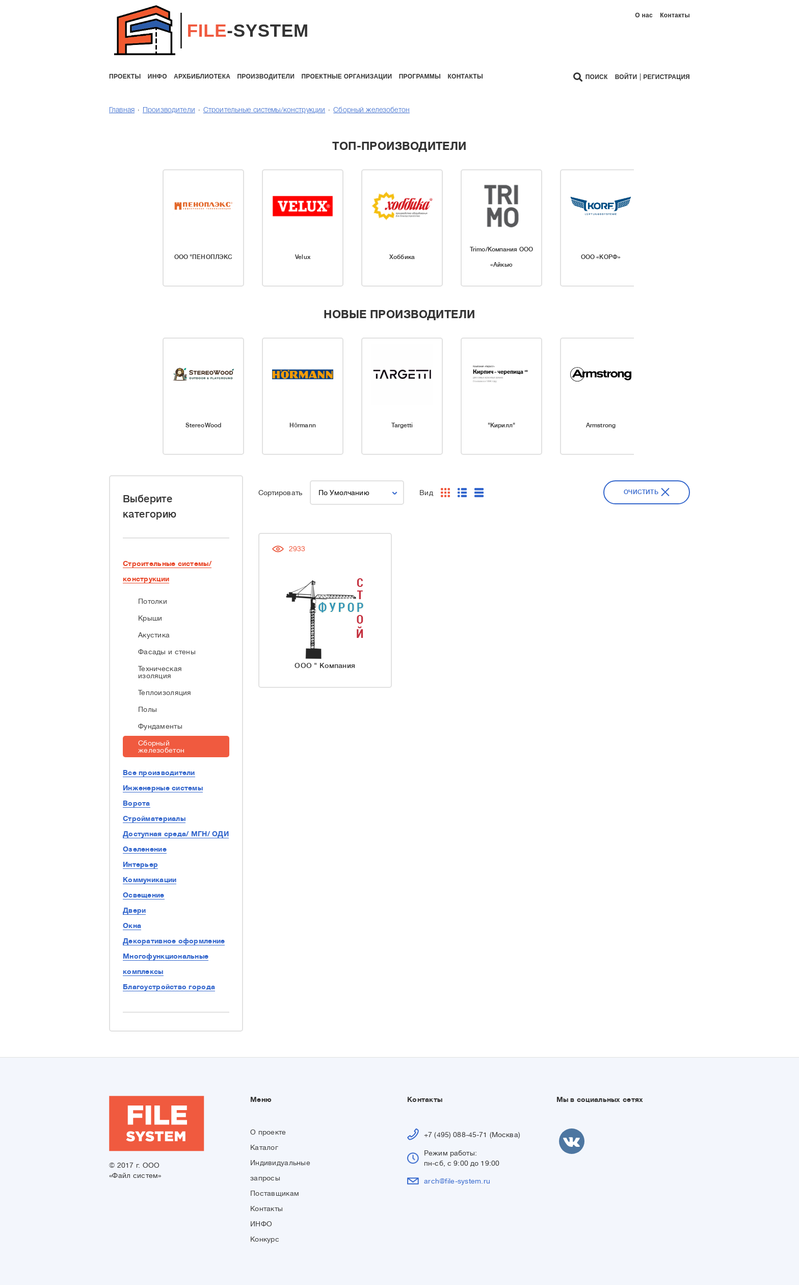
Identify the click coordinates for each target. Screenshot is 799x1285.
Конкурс (264, 1239)
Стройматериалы (154, 818)
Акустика (154, 635)
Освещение (144, 895)
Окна (132, 925)
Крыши (150, 618)
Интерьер (140, 864)
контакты (465, 76)
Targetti (402, 425)
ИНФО (261, 1224)
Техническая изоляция (160, 672)
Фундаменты (160, 726)
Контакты (675, 15)
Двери (134, 910)
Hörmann (302, 425)
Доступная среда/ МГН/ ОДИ (176, 834)
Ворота (136, 803)
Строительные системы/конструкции (264, 110)
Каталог (264, 1147)
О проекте (268, 1132)
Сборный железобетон (371, 110)
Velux (302, 257)
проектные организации (346, 76)
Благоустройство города (169, 987)
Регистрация (666, 77)
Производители (169, 110)
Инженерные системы (163, 788)
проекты (125, 76)
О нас (644, 15)
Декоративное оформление (174, 941)
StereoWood (203, 425)
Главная (122, 110)
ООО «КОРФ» (601, 257)
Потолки (152, 601)
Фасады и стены (167, 652)
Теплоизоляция (165, 692)
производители (266, 76)
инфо (157, 76)
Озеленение (145, 849)
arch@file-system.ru (457, 1181)
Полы (147, 709)
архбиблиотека (202, 76)
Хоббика (402, 257)
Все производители (159, 772)
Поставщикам (274, 1193)
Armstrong (601, 425)
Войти (626, 77)
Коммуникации (149, 880)
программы (420, 76)
